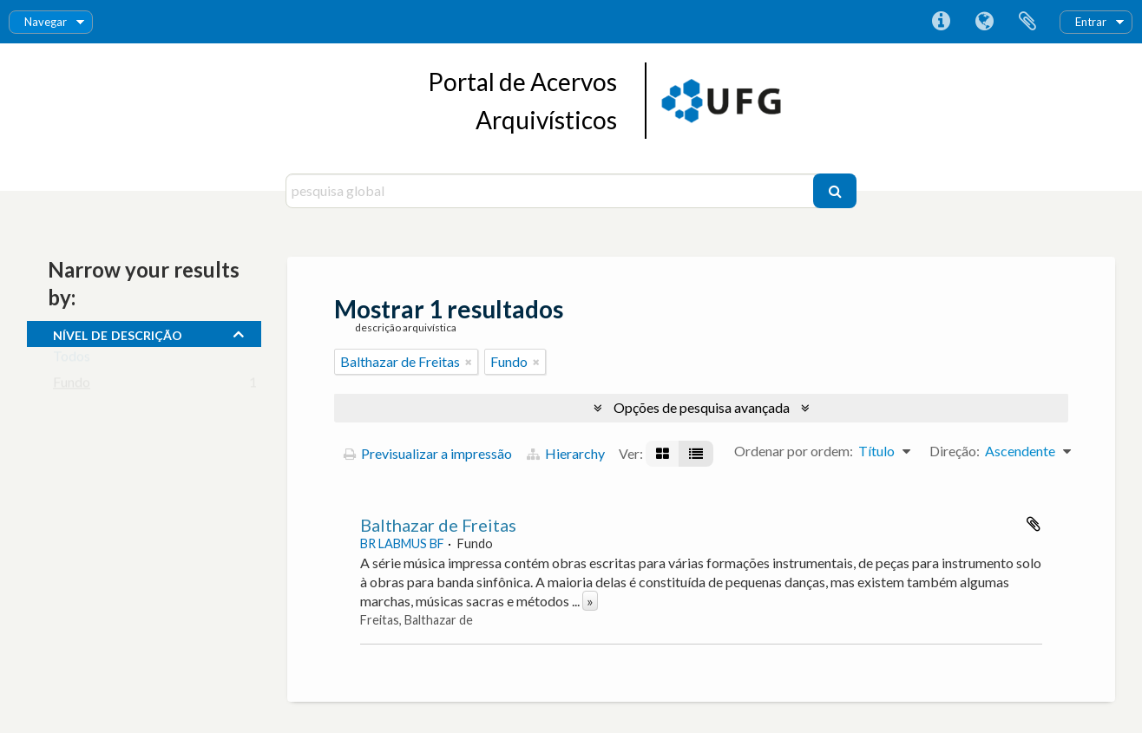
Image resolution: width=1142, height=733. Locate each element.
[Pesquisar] (834, 190)
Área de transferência (1027, 21)
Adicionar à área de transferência (1033, 524)
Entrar (1090, 22)
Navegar (45, 22)
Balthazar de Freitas (438, 524)
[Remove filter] (468, 361)
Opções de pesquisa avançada (701, 407)
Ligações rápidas (940, 21)
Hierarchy (566, 453)
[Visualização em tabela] (696, 454)
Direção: (954, 450)
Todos (71, 359)
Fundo (71, 385)
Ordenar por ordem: (793, 450)
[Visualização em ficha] (662, 454)
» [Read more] (590, 600)
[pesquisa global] (551, 190)
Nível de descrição (117, 333)
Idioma (984, 21)
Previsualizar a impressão (428, 453)
